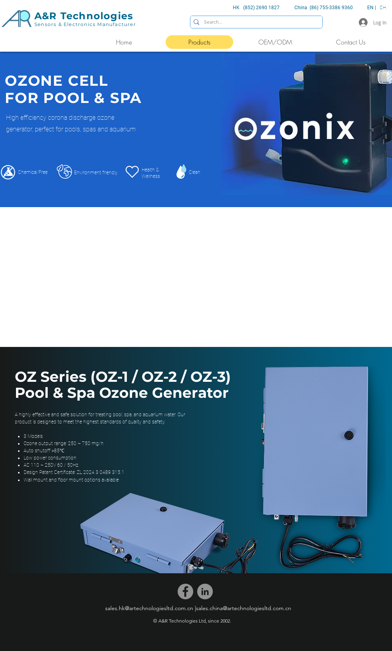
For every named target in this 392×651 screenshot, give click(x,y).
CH (383, 7)
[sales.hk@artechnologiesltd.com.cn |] (150, 608)
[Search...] (255, 22)
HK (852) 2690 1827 (256, 7)
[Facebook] (185, 591)
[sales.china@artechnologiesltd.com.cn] (243, 608)
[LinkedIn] (205, 591)
